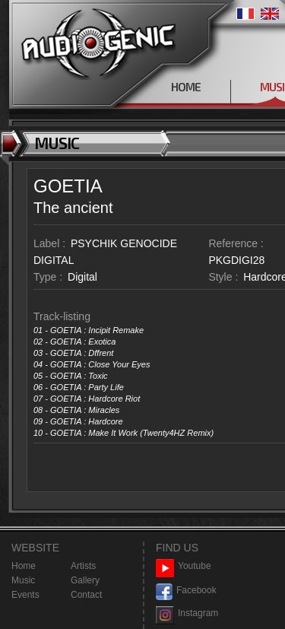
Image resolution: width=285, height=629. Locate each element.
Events (25, 594)
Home (23, 566)
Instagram (187, 613)
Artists (83, 566)
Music (23, 580)
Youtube (183, 566)
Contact (86, 594)
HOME (186, 87)
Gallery (85, 580)
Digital (82, 277)
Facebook (186, 590)
